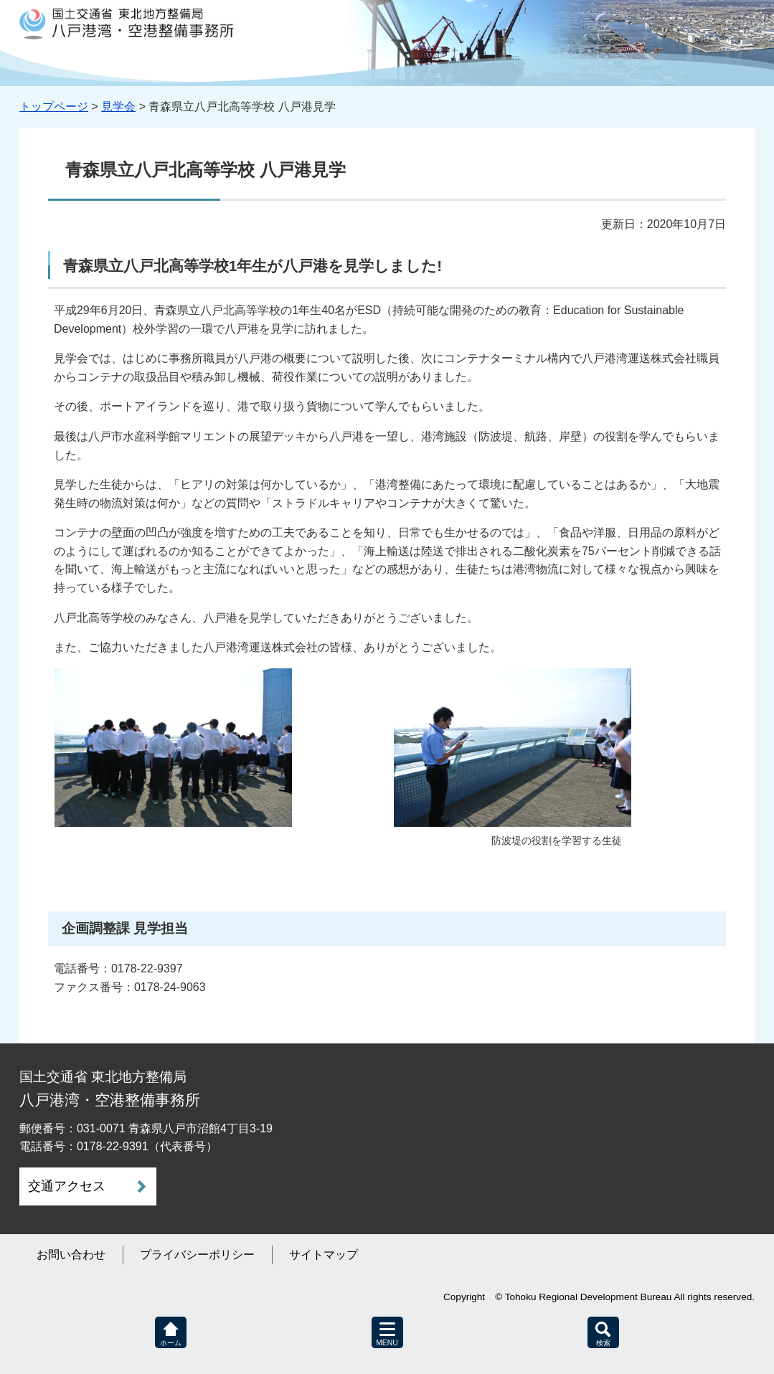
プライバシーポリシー (197, 1255)
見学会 (118, 106)
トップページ (53, 106)
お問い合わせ (71, 1255)
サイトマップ (323, 1255)
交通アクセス (66, 1186)
